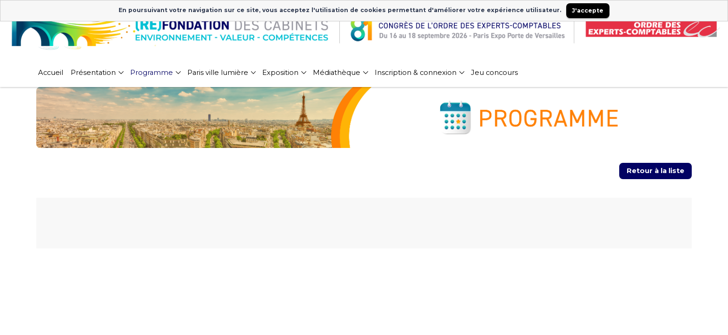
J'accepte (587, 10)
